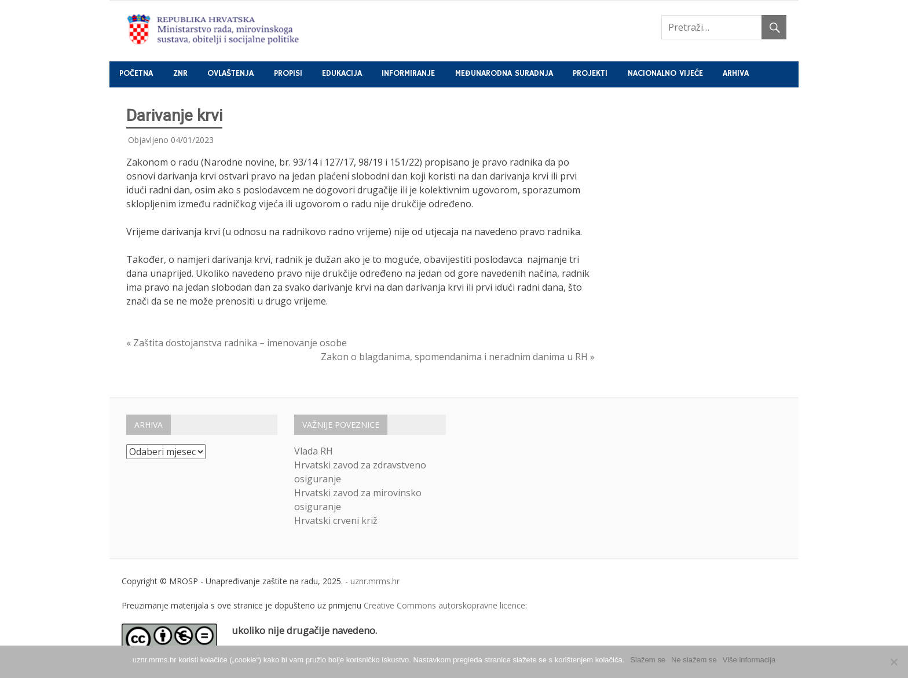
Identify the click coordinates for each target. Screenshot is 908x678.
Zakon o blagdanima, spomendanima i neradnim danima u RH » (458, 356)
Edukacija (342, 73)
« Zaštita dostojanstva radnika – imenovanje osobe (236, 342)
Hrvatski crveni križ (336, 520)
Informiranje (408, 73)
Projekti (590, 73)
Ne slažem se (694, 659)
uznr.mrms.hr (375, 581)
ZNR (180, 73)
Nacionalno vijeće (665, 73)
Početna (136, 73)
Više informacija (749, 659)
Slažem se (647, 659)
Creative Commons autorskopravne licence (444, 605)
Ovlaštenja (230, 73)
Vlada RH (313, 451)
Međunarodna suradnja (504, 73)
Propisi (288, 73)
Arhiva (736, 73)
